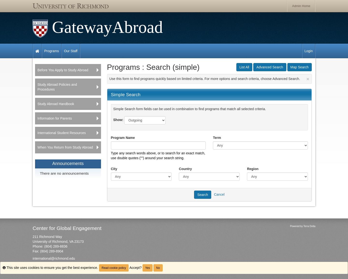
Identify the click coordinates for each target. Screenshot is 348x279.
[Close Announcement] (307, 78)
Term (217, 138)
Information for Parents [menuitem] (54, 118)
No (158, 268)
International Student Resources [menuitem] (61, 133)
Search (202, 195)
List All (244, 67)
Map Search (299, 67)
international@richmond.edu (54, 258)
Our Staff (71, 51)
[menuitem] (68, 169)
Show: (118, 120)
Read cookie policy (114, 268)
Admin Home (301, 6)
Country (185, 169)
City (114, 169)
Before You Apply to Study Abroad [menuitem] (62, 70)
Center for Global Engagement (67, 228)
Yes (147, 268)
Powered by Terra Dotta (302, 226)
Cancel (219, 194)
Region (252, 169)
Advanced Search (269, 67)
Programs (51, 51)
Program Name (123, 138)
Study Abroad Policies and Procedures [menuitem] (57, 87)
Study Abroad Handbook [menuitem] (55, 104)
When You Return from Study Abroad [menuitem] (65, 147)
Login (308, 51)
